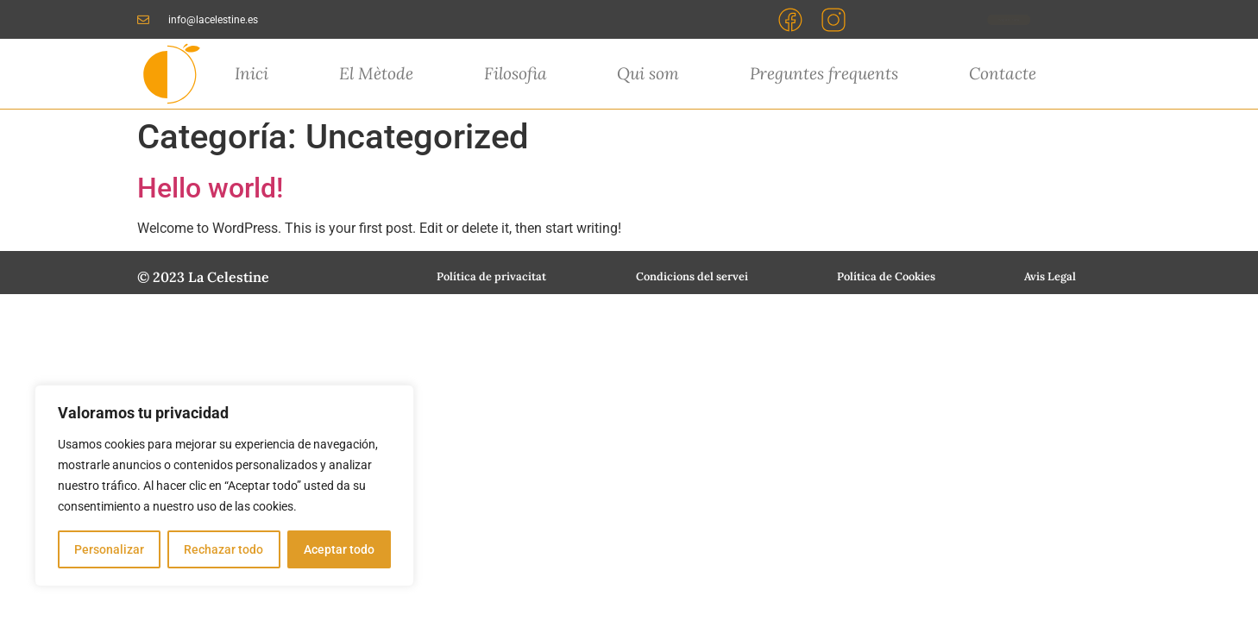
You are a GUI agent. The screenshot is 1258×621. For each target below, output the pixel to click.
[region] (224, 485)
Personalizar (109, 549)
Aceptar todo (339, 549)
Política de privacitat (491, 276)
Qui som (648, 73)
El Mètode (376, 73)
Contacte (1002, 73)
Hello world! (210, 188)
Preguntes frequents (824, 73)
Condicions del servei (692, 276)
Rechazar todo (223, 549)
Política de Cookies (886, 276)
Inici (251, 73)
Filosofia (515, 73)
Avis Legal (1050, 276)
